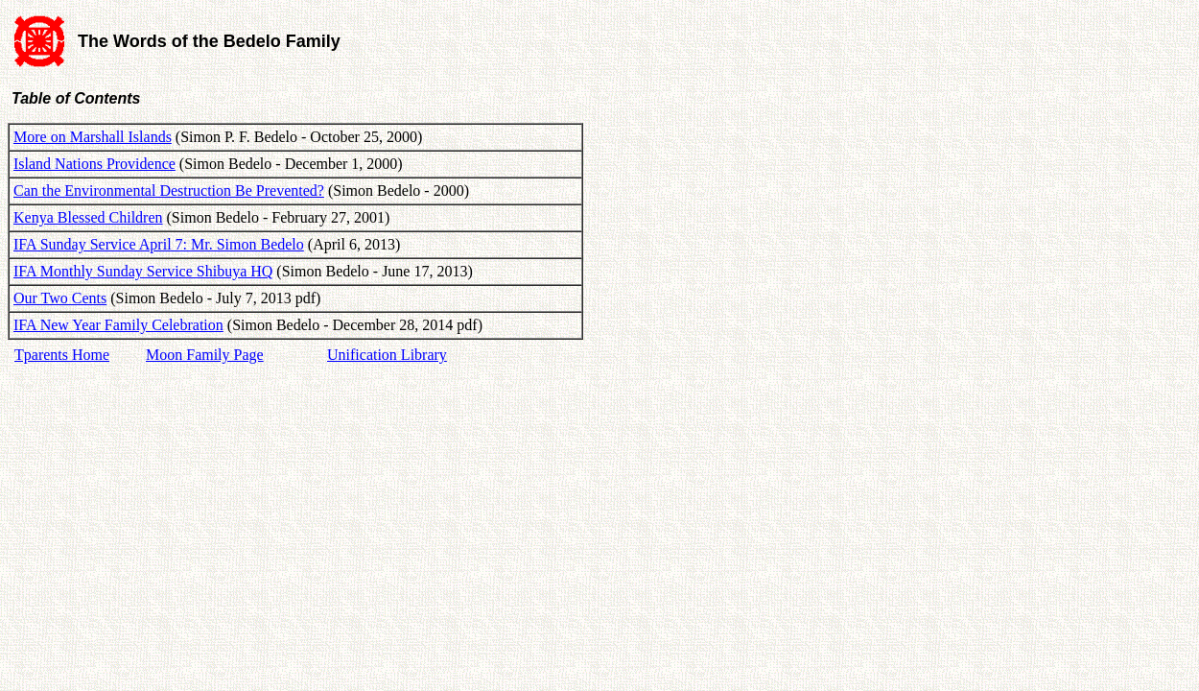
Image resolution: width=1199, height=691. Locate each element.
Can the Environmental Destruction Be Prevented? (168, 190)
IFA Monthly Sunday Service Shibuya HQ (142, 271)
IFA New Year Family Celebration (118, 325)
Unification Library (387, 354)
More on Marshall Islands (92, 137)
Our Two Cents (59, 298)
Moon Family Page (205, 354)
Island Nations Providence (94, 163)
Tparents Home (61, 354)
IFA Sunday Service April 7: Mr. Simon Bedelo (158, 244)
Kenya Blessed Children (88, 217)
